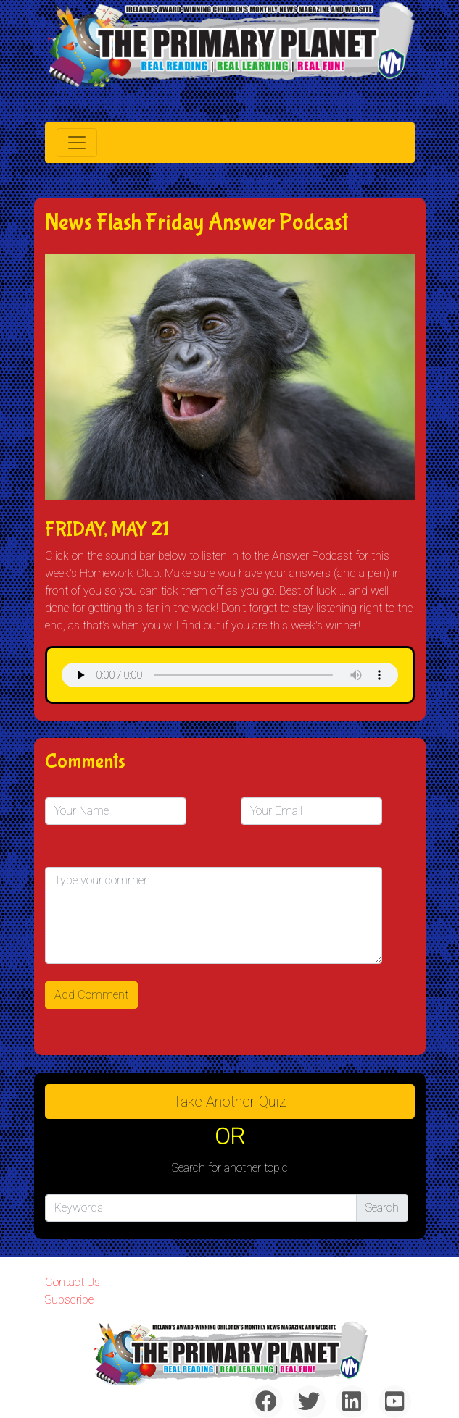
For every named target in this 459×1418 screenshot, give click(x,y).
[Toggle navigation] (77, 142)
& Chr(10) (230, 675)
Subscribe (69, 1299)
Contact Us (72, 1282)
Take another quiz (229, 1101)
